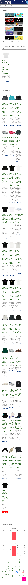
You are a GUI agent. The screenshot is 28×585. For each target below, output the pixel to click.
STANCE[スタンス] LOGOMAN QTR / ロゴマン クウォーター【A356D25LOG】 (18, 424)
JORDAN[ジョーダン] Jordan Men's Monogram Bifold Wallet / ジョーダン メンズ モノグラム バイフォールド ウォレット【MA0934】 (18, 461)
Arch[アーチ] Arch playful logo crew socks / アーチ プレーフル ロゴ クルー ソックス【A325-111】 (12, 425)
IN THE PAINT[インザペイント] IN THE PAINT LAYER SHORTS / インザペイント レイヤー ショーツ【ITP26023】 (5, 329)
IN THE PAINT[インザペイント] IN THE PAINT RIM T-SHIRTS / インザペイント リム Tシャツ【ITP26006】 (5, 220)
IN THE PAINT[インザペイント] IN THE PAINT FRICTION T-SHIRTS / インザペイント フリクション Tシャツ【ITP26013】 (18, 256)
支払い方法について (8, 568)
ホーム (4, 568)
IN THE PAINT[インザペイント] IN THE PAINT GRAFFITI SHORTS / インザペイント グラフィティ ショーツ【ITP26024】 (5, 426)
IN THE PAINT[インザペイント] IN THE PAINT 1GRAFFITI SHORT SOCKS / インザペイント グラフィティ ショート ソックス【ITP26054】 (5, 462)
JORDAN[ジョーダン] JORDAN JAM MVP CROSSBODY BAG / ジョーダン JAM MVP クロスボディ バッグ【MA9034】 (12, 461)
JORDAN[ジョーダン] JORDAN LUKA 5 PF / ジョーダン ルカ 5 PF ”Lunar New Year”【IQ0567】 (18, 360)
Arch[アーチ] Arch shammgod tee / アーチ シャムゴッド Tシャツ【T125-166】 (18, 393)
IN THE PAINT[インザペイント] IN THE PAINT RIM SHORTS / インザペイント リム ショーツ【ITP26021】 (18, 143)
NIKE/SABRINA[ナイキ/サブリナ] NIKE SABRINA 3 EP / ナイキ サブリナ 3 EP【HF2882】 (18, 218)
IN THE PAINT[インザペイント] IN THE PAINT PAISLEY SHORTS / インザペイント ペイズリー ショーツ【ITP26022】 (5, 109)
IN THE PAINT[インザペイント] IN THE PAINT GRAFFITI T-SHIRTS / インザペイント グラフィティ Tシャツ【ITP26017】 (5, 496)
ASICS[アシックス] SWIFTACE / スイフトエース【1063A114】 (12, 359)
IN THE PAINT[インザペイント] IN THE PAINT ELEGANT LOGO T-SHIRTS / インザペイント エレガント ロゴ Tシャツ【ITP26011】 (5, 257)
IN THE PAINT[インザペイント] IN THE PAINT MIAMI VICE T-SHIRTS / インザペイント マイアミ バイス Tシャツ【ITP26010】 (12, 179)
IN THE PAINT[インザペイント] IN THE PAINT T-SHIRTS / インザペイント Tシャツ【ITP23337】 (6, 67)
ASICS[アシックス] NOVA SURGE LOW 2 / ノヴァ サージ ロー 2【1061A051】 (5, 141)
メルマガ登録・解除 (6, 573)
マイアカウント (2, 573)
